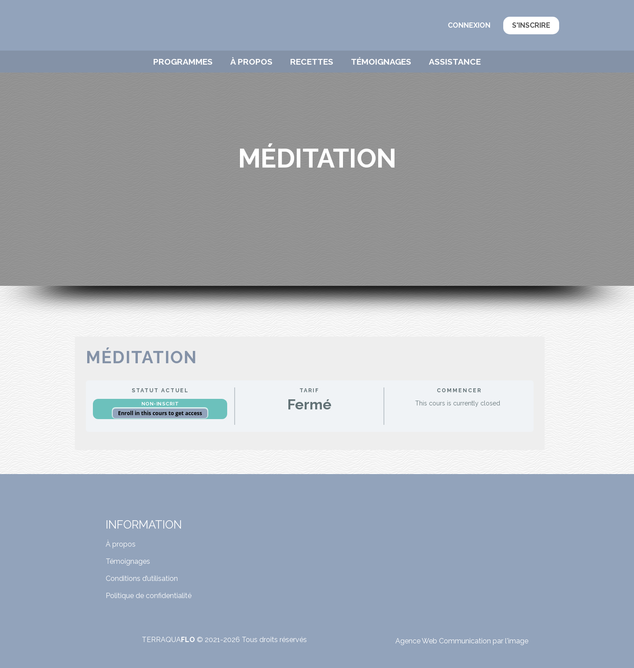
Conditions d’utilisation (142, 578)
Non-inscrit (160, 404)
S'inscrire (531, 25)
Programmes (183, 61)
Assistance (455, 61)
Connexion (469, 25)
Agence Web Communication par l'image (461, 641)
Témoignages (381, 61)
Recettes (311, 61)
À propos (251, 61)
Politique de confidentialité (149, 595)
